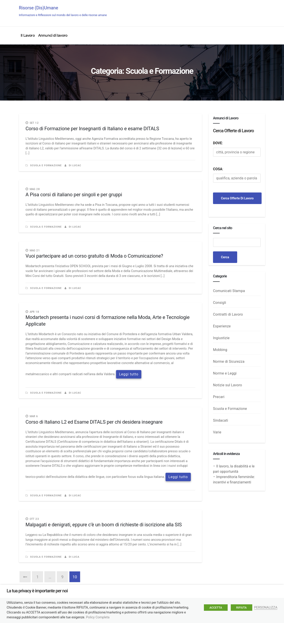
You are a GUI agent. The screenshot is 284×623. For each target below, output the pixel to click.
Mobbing (220, 350)
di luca (72, 556)
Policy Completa (98, 617)
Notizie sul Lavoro (227, 385)
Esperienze (222, 326)
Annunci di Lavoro (248, 12)
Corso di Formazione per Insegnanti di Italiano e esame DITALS (92, 128)
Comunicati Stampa (229, 291)
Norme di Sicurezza (229, 361)
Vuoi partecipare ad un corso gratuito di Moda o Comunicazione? (94, 256)
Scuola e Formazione (46, 165)
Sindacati (220, 420)
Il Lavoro (28, 35)
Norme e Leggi (225, 373)
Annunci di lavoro (52, 35)
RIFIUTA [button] (241, 607)
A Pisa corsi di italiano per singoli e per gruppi (74, 194)
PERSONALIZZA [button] (265, 607)
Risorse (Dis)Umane (63, 11)
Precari (219, 397)
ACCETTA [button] (215, 607)
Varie (217, 432)
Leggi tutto (128, 374)
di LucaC (73, 165)
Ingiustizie (221, 338)
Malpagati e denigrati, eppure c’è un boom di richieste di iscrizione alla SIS (104, 524)
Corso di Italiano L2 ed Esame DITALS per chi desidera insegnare (94, 422)
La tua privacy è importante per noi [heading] (37, 590)
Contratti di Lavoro (228, 314)
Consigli (219, 302)
